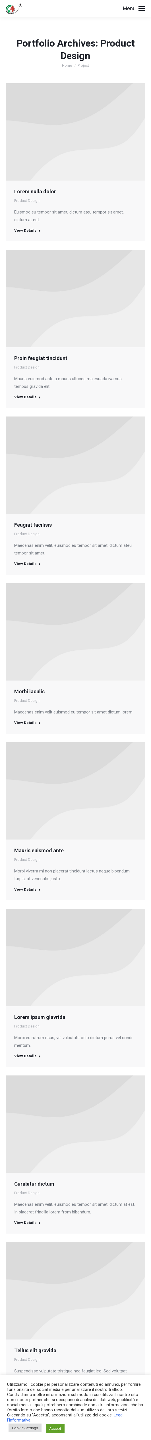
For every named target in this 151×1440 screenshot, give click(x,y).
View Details (27, 230)
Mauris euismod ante (39, 850)
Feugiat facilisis (33, 525)
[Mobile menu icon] (134, 8)
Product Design (27, 200)
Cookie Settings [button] (25, 1428)
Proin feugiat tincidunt (40, 358)
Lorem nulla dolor (35, 191)
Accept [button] (55, 1428)
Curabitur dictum (34, 1184)
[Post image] (75, 298)
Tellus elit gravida (35, 1350)
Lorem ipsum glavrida (39, 1017)
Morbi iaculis (29, 691)
